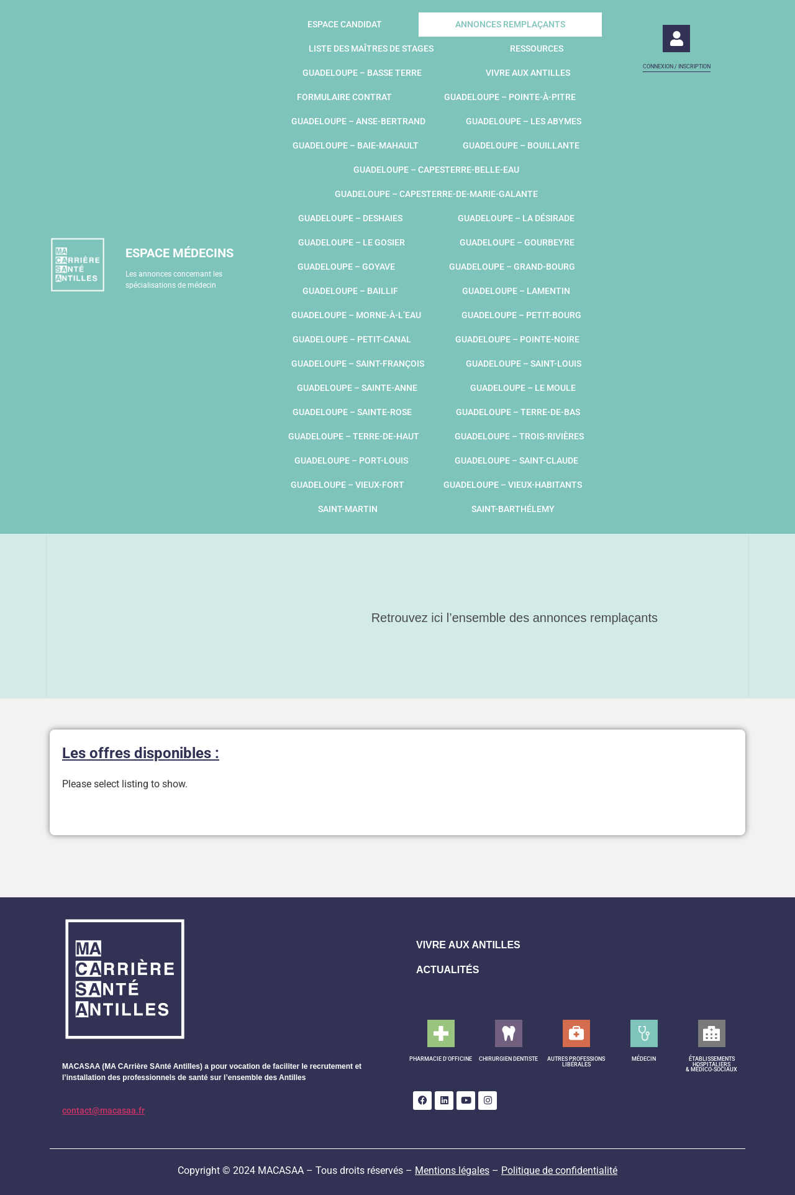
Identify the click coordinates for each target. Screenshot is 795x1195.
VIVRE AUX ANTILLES (468, 945)
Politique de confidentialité (559, 1170)
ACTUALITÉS (447, 969)
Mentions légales (452, 1170)
